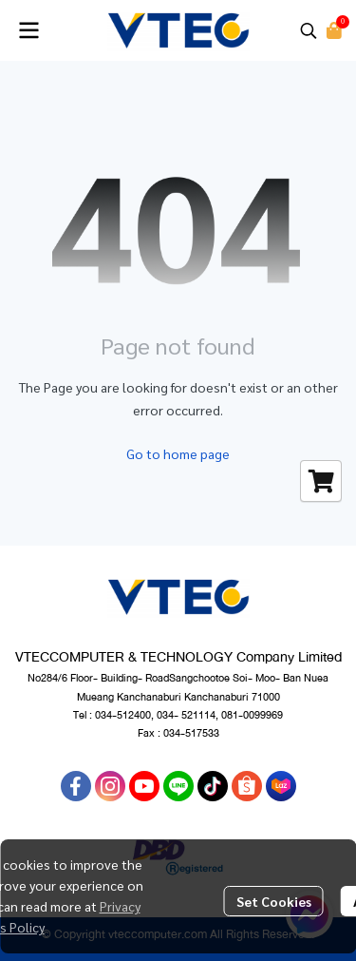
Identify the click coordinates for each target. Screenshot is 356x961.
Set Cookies (273, 901)
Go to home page (178, 453)
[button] (308, 30)
